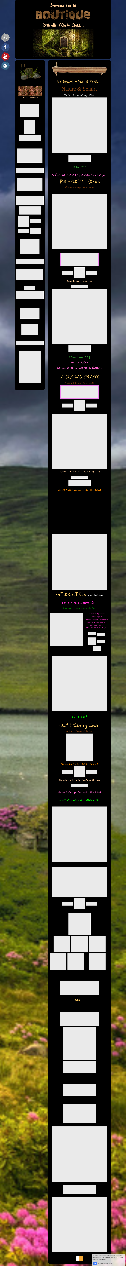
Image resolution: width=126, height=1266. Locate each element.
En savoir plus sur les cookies (105, 1263)
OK (95, 1263)
